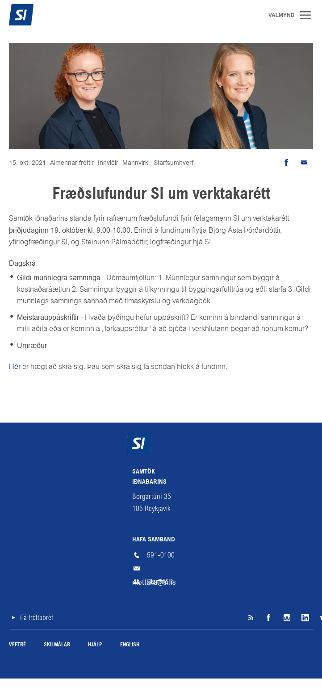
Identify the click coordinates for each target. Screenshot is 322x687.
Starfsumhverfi (174, 162)
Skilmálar (57, 645)
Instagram (286, 618)
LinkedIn (304, 618)
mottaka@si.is (161, 568)
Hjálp (95, 645)
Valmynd (309, 15)
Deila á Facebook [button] (286, 163)
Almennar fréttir (72, 162)
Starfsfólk (160, 582)
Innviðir (108, 162)
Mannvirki (136, 162)
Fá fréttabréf (36, 617)
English (129, 645)
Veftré (17, 645)
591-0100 (161, 555)
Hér (15, 366)
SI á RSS (250, 618)
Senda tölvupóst (304, 163)
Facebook (268, 618)
